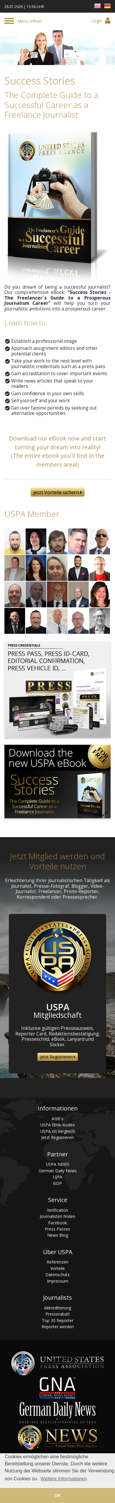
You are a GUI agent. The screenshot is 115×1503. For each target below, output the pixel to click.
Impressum (57, 1281)
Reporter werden (58, 1326)
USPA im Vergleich (57, 1131)
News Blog (57, 1235)
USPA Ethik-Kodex (57, 1125)
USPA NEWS (57, 1164)
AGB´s (57, 1118)
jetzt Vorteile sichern (57, 492)
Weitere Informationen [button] (63, 1478)
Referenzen (57, 1262)
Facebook (57, 1223)
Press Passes (57, 1229)
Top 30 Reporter (57, 1320)
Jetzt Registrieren (57, 1057)
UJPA (57, 1177)
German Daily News (58, 1170)
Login (101, 20)
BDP (57, 1183)
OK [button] (57, 1495)
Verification (57, 1210)
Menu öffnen (29, 21)
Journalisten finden (57, 1216)
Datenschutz (57, 1274)
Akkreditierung (57, 1308)
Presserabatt (57, 1314)
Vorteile (57, 1268)
